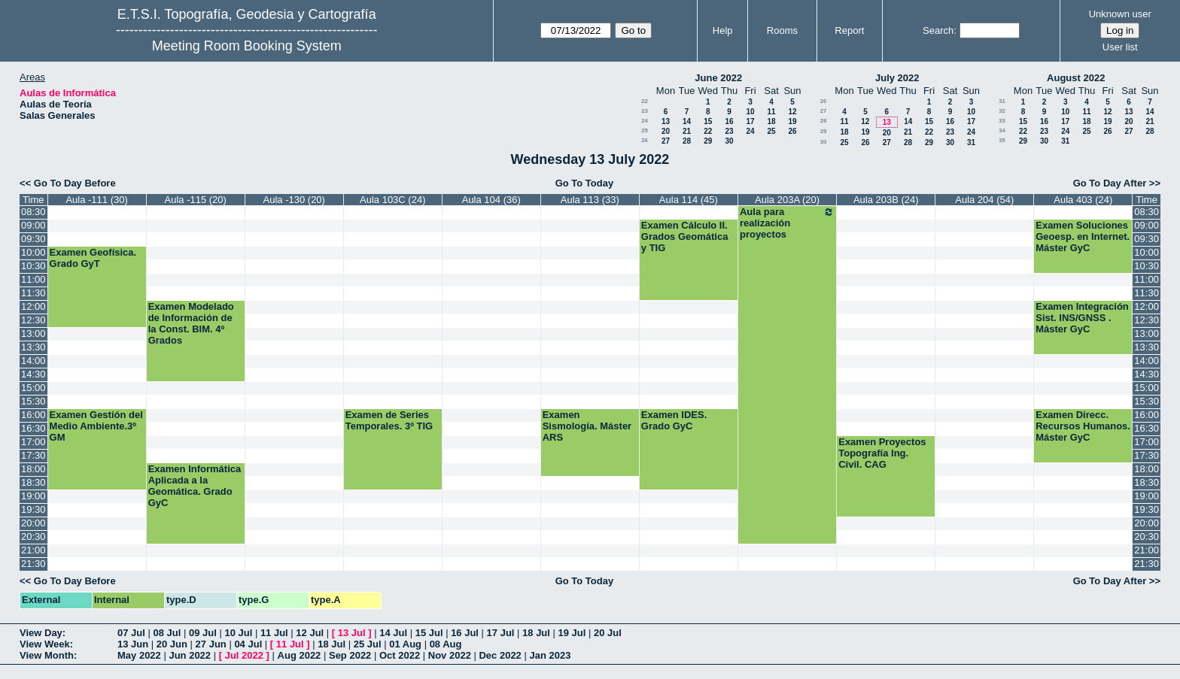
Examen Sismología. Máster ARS (587, 426)
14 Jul (393, 632)
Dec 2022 (500, 655)
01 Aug (405, 644)
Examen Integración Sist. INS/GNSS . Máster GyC (1082, 318)
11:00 (33, 279)
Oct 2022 (399, 655)
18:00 (33, 468)
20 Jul (608, 632)
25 (644, 130)
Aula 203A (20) (787, 199)
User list (1120, 47)
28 (687, 141)
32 (1002, 111)
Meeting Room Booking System (247, 45)
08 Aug (446, 644)
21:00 (33, 550)
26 (792, 131)
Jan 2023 (549, 655)
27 (665, 141)
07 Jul (131, 632)
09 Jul (203, 632)
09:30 (33, 238)
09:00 (33, 225)
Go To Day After (1110, 183)
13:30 (33, 347)
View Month (47, 655)
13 (665, 121)
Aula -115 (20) (196, 199)
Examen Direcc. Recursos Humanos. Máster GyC (1083, 426)
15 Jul (429, 632)
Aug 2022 (299, 655)
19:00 (33, 496)
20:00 (33, 523)
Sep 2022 (350, 655)
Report (849, 30)
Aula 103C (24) (392, 199)
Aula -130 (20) (294, 199)
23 (644, 111)
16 (729, 121)
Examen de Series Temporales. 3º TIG (389, 420)
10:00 (33, 252)
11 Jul (274, 632)
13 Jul (352, 632)
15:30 (33, 401)
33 (1002, 120)
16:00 (33, 414)
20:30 (33, 536)
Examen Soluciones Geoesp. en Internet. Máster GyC (1083, 236)
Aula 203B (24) (886, 199)
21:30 (33, 563)
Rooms (782, 30)
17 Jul (501, 632)
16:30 (33, 428)
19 (792, 121)
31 (971, 142)
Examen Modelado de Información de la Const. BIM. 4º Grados (191, 323)
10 (750, 112)
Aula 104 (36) (491, 199)
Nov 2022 (449, 655)
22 (644, 101)
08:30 (33, 211)
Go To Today (584, 183)
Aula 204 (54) (984, 199)
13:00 (33, 333)
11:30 (33, 293)
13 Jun (132, 644)
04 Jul (248, 644)
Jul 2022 (244, 655)
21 (687, 131)
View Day (41, 632)
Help (723, 30)
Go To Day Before (75, 183)
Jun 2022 (190, 655)
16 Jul (465, 632)
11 (771, 112)
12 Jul (310, 632)
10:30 (33, 265)
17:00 (33, 441)
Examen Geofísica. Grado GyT (93, 258)
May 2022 (139, 655)
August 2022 (1076, 77)
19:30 (33, 509)
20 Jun (172, 644)
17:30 (33, 455)
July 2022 (897, 77)
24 (644, 120)
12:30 (33, 320)
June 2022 (718, 77)
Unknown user (1120, 14)
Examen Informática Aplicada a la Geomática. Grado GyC (195, 485)
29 (708, 141)
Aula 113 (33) (590, 199)
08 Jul (167, 632)
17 (750, 121)
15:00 (33, 387)
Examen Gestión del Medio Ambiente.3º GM (96, 426)
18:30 (33, 482)
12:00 (33, 306)
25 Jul (368, 644)
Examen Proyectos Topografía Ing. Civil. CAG (882, 453)
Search (938, 30)
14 (687, 121)
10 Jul (238, 632)
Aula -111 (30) (96, 199)
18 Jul (536, 632)
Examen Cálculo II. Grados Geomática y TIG (684, 236)
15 (708, 121)
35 (1002, 140)
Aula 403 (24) (1083, 199)
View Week (45, 644)
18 (771, 121)
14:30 (33, 374)
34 (1002, 130)
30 (729, 141)
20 (665, 131)
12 (792, 112)
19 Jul (572, 632)
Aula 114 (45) (688, 199)
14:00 (33, 360)
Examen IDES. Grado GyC (674, 420)
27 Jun (211, 644)
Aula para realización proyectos (787, 223)
